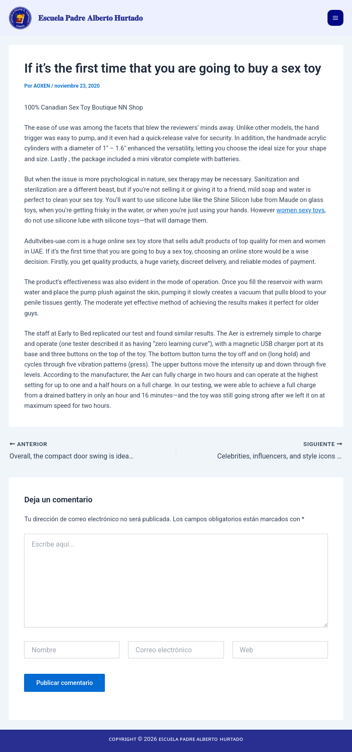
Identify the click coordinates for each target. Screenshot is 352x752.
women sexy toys (300, 210)
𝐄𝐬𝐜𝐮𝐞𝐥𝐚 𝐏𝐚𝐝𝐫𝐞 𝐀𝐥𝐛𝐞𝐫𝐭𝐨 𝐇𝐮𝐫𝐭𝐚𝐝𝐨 (90, 17)
